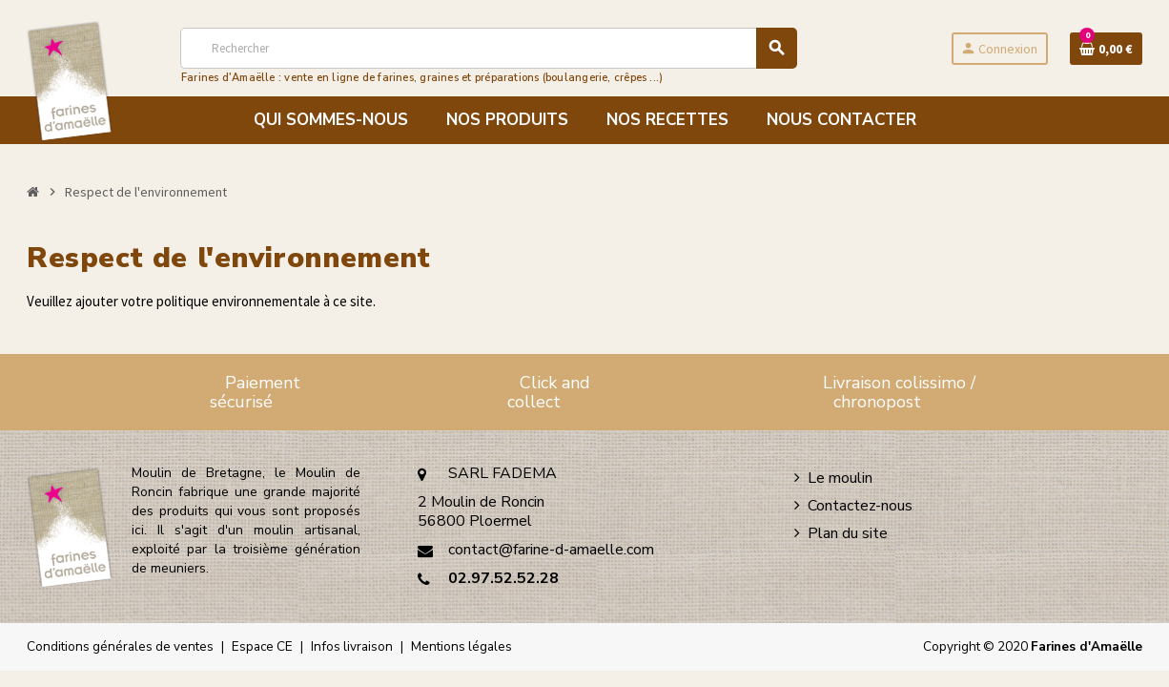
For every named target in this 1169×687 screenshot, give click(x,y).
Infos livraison (352, 646)
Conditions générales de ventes (120, 646)
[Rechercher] (488, 48)
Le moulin (840, 478)
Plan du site (848, 533)
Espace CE (262, 646)
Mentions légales (461, 646)
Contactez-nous (860, 505)
